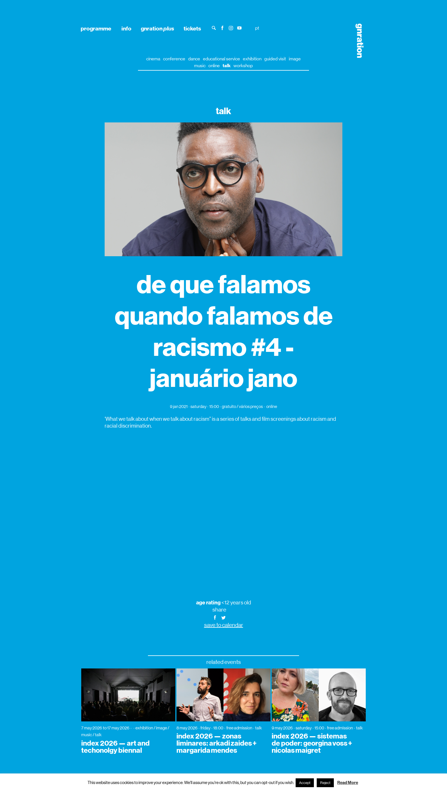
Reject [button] (325, 783)
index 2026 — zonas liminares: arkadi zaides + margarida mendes (216, 743)
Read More (347, 782)
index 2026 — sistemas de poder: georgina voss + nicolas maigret (312, 743)
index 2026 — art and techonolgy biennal (115, 747)
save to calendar (223, 625)
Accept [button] (304, 783)
